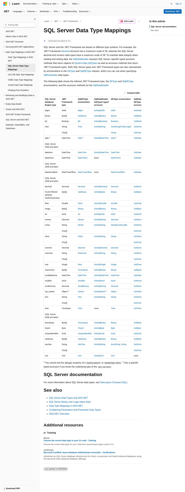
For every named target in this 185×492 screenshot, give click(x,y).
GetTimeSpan (140, 308)
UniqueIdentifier (85, 333)
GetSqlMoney (100, 219)
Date (80, 138)
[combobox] (19, 25)
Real (80, 264)
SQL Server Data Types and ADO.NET (68, 398)
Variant (81, 291)
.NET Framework (70, 21)
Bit (79, 121)
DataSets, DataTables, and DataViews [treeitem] (17, 126)
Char (80, 126)
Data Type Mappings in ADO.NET (66, 406)
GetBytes (138, 116)
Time (80, 308)
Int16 (113, 281)
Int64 (113, 110)
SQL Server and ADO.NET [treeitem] (17, 120)
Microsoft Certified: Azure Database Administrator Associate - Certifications (79, 452)
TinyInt (81, 328)
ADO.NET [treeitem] (10, 31)
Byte (113, 328)
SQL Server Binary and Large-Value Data (70, 402)
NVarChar (82, 253)
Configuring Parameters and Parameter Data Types (75, 410)
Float (80, 203)
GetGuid (137, 333)
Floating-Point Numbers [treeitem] (18, 90)
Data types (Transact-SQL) (113, 382)
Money (81, 219)
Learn (46, 21)
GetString (138, 126)
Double (114, 203)
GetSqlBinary (100, 116)
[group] (92, 227)
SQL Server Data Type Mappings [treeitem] (18, 68)
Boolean (114, 121)
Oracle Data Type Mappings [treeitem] (20, 85)
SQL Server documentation (163, 26)
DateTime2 (83, 158)
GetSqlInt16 (99, 281)
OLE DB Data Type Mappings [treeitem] (21, 74)
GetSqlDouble (100, 203)
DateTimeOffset (85, 172)
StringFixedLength (119, 225)
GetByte (137, 328)
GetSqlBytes (99, 192)
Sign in (178, 4)
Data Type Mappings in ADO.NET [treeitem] (21, 59)
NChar (81, 225)
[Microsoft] (5, 4)
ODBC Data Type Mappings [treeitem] (20, 80)
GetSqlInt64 (99, 110)
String (113, 132)
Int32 (113, 214)
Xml (79, 356)
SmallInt (81, 281)
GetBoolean (139, 121)
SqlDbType (85, 71)
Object (114, 291)
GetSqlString (99, 126)
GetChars (138, 132)
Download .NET (172, 11)
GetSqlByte (99, 328)
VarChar (81, 344)
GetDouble (138, 203)
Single (114, 264)
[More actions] (138, 21)
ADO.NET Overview (59, 414)
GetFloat (138, 264)
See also (154, 30)
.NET (56, 21)
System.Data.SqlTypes (85, 63)
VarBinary (82, 116)
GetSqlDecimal (100, 186)
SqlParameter (51, 75)
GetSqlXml (99, 356)
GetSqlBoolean (100, 121)
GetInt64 (138, 110)
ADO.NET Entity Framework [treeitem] (18, 114)
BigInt (80, 110)
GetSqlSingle (100, 264)
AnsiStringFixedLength (121, 126)
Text (80, 297)
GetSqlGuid (99, 333)
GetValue (138, 291)
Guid (113, 333)
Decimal (65, 51)
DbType (71, 71)
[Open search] (171, 3)
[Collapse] (35, 19)
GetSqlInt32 (99, 214)
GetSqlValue (99, 291)
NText (80, 236)
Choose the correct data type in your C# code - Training (70, 440)
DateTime (82, 152)
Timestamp (83, 270)
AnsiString (115, 344)
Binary (114, 116)
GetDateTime (140, 138)
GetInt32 (138, 214)
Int (79, 214)
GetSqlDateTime (101, 138)
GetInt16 (138, 281)
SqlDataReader (80, 59)
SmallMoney (83, 286)
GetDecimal (139, 186)
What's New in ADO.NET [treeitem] (17, 36)
